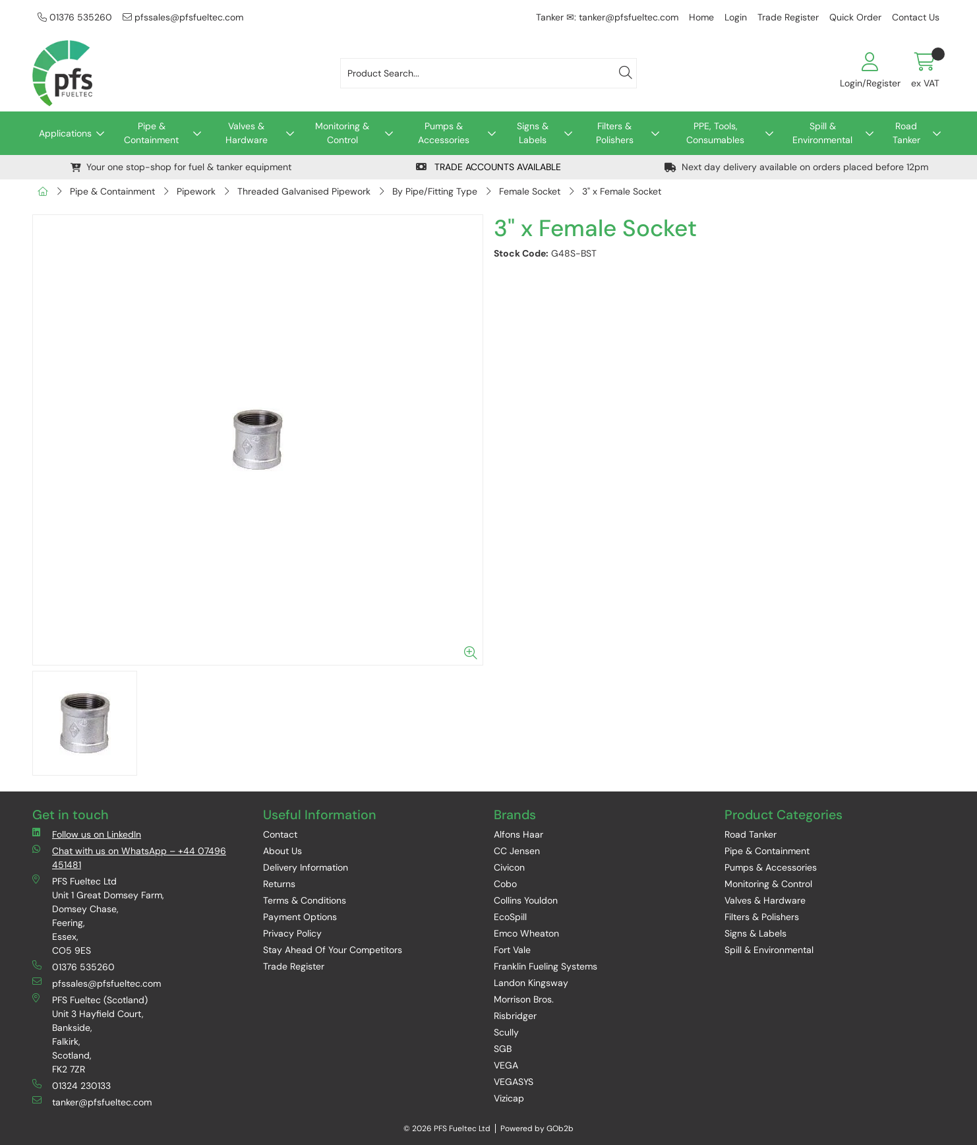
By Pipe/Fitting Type (434, 191)
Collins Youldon (526, 900)
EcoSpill (510, 917)
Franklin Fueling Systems (545, 966)
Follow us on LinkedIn (86, 834)
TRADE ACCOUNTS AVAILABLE (488, 167)
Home (701, 17)
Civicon (509, 867)
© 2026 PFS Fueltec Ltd (446, 1128)
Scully (506, 1032)
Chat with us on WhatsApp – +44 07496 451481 (129, 857)
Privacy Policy (292, 933)
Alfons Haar (518, 834)
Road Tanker (906, 133)
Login (736, 17)
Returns (279, 884)
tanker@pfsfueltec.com (92, 1102)
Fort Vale (512, 950)
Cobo (505, 884)
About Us (282, 851)
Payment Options (300, 917)
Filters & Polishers (615, 133)
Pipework (196, 191)
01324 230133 (71, 1085)
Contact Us (915, 17)
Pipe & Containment (151, 133)
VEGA (506, 1065)
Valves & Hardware (246, 133)
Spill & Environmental (822, 133)
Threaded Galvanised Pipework (303, 191)
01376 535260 (75, 17)
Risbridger (515, 1016)
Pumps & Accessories (443, 133)
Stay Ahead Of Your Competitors (332, 950)
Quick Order (855, 17)
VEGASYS (513, 1082)
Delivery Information (305, 867)
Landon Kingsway (531, 983)
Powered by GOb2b (537, 1128)
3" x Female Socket (621, 191)
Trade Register (788, 17)
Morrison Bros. (524, 999)
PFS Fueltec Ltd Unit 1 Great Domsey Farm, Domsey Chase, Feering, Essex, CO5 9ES (98, 915)
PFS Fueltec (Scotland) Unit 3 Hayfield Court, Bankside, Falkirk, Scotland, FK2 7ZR (90, 1034)
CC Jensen (517, 851)
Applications (65, 133)
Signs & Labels (532, 133)
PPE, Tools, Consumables (715, 133)
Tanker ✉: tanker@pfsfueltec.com (607, 17)
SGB (503, 1049)
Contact (280, 834)
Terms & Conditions (304, 900)
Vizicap (509, 1098)
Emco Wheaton (526, 933)
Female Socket (529, 191)
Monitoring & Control (342, 133)
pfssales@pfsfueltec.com (183, 17)
